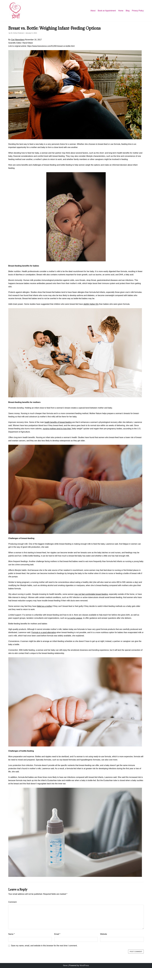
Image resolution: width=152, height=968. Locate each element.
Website (103, 934)
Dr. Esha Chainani (17, 33)
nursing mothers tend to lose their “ (57, 429)
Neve (65, 965)
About (92, 11)
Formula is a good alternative (43, 632)
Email (57, 934)
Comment (12, 902)
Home (120, 11)
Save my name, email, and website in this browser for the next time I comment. (44, 946)
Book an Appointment (107, 11)
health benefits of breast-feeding (58, 422)
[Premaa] (15, 10)
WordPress (84, 965)
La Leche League (74, 618)
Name (11, 934)
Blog (127, 11)
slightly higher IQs (90, 304)
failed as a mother (44, 606)
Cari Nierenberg (17, 40)
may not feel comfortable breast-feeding (91, 594)
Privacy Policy (138, 11)
